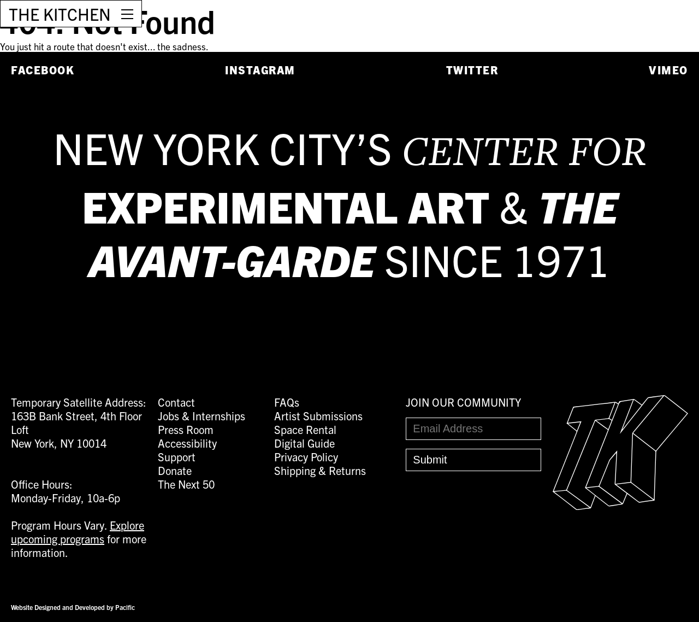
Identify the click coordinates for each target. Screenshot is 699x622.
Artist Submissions (318, 416)
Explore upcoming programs (77, 531)
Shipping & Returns (320, 470)
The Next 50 (186, 484)
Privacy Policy (306, 456)
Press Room (186, 429)
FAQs (286, 402)
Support (177, 456)
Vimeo (668, 70)
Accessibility (187, 443)
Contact (176, 402)
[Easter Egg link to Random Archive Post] (620, 505)
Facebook (42, 70)
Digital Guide (304, 443)
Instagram (260, 70)
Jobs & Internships (201, 416)
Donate (175, 470)
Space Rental (305, 429)
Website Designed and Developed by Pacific (73, 607)
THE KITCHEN (60, 13)
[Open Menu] (127, 13)
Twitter (472, 70)
